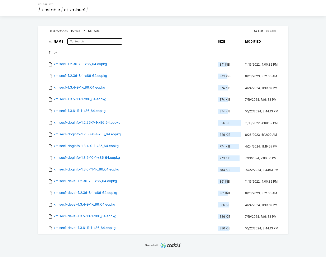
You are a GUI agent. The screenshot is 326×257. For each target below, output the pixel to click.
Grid (271, 31)
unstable (51, 10)
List (258, 31)
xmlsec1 (77, 10)
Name (59, 41)
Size (221, 41)
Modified (253, 41)
